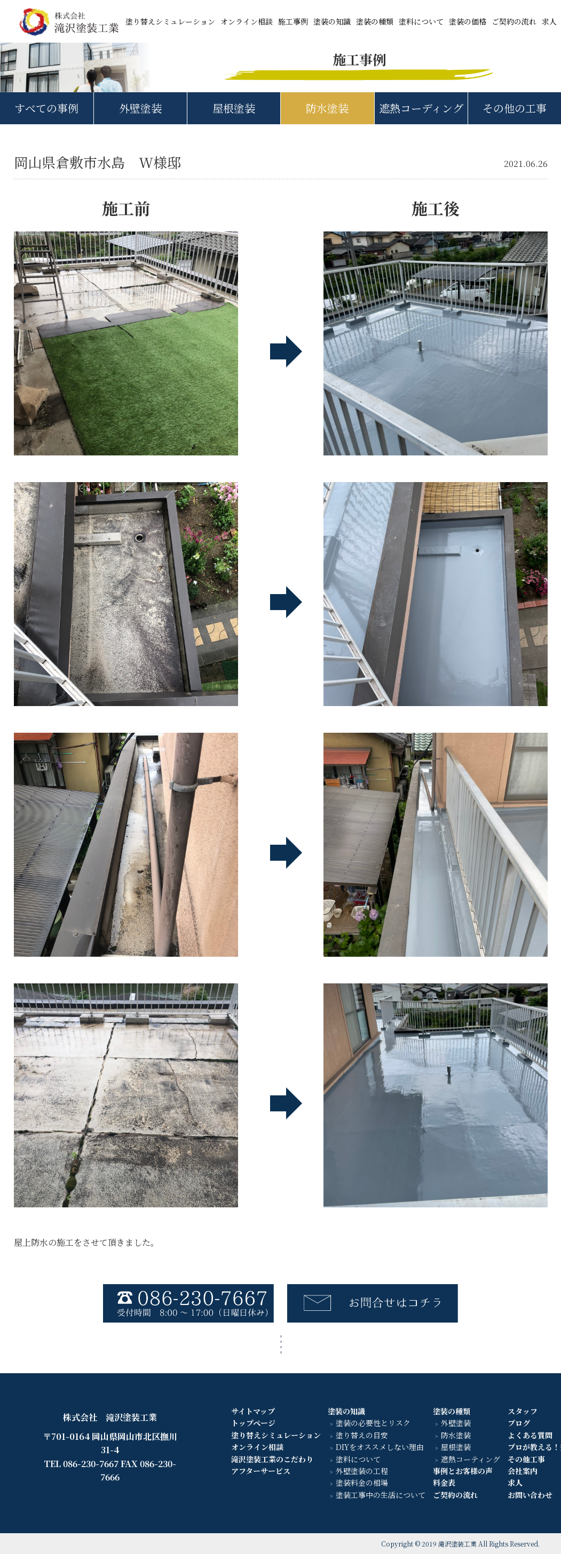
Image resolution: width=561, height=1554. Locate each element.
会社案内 (523, 1470)
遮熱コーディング (421, 108)
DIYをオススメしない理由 (380, 1446)
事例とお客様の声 (463, 1470)
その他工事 (526, 1459)
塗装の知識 (332, 21)
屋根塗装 (233, 108)
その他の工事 (515, 108)
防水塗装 (327, 108)
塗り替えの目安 (362, 1435)
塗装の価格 (467, 21)
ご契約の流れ (514, 21)
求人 (549, 21)
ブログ (519, 1422)
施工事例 (293, 21)
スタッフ (523, 1411)
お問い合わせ (530, 1494)
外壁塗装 (140, 108)
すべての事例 (46, 108)
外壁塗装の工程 (362, 1470)
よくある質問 (530, 1435)
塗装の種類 (374, 21)
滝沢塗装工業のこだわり (272, 1459)
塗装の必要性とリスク (373, 1422)
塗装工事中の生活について (380, 1494)
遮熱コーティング (470, 1459)
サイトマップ (253, 1411)
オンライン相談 (246, 21)
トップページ (253, 1422)
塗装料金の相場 (362, 1482)
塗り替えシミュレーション (170, 21)
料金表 (444, 1482)
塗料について (421, 21)
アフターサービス (260, 1470)
